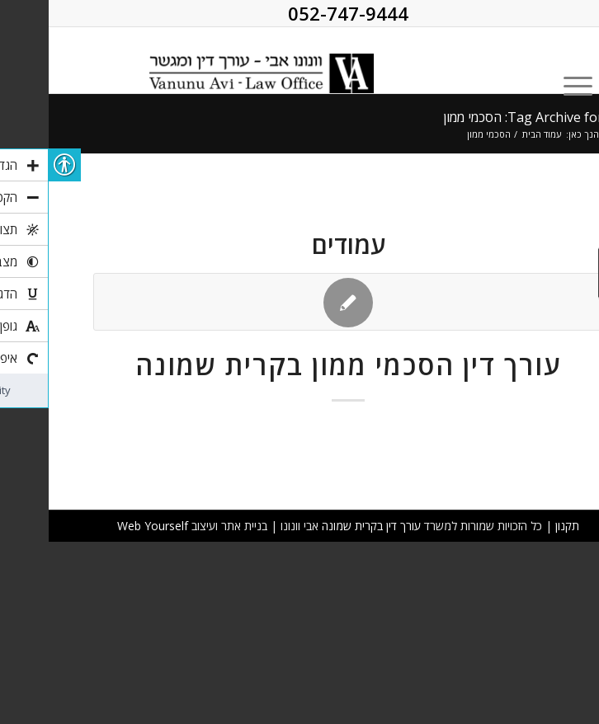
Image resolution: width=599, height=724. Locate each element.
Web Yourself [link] (103, 526)
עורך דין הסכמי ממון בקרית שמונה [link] (300, 365)
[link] (184, 60)
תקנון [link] (519, 526)
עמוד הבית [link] (493, 134)
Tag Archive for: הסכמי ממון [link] (474, 117)
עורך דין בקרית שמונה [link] (322, 526)
